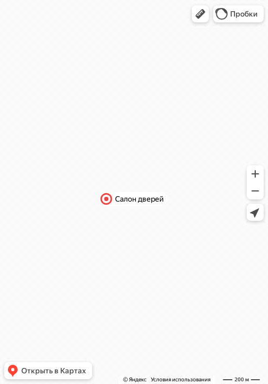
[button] (200, 13)
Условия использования (180, 379)
